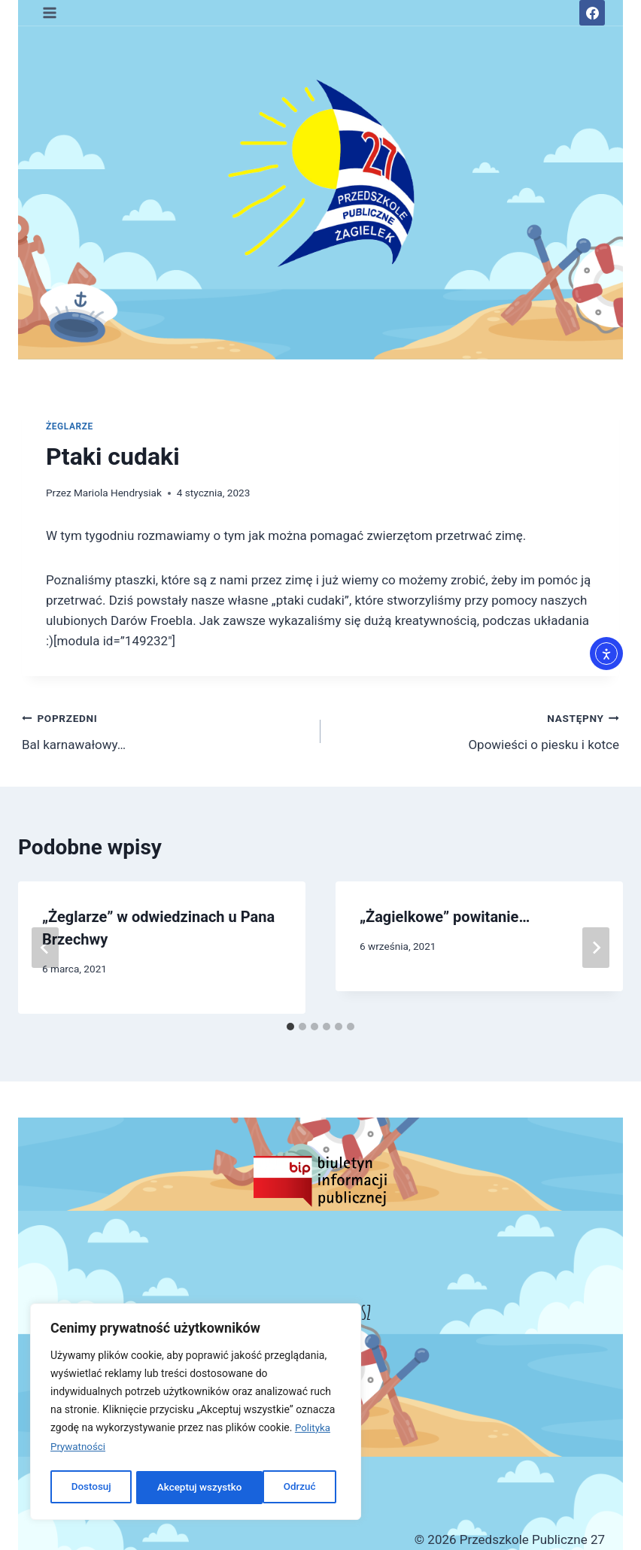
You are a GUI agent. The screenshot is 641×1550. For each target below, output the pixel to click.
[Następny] (595, 947)
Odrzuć (173, 1488)
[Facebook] (592, 13)
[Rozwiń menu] (50, 12)
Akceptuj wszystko (277, 1488)
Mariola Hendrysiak (118, 493)
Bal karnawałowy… (165, 730)
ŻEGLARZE (69, 426)
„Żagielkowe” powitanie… (445, 917)
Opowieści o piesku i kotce (476, 730)
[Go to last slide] (45, 947)
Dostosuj (90, 1488)
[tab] (290, 1026)
